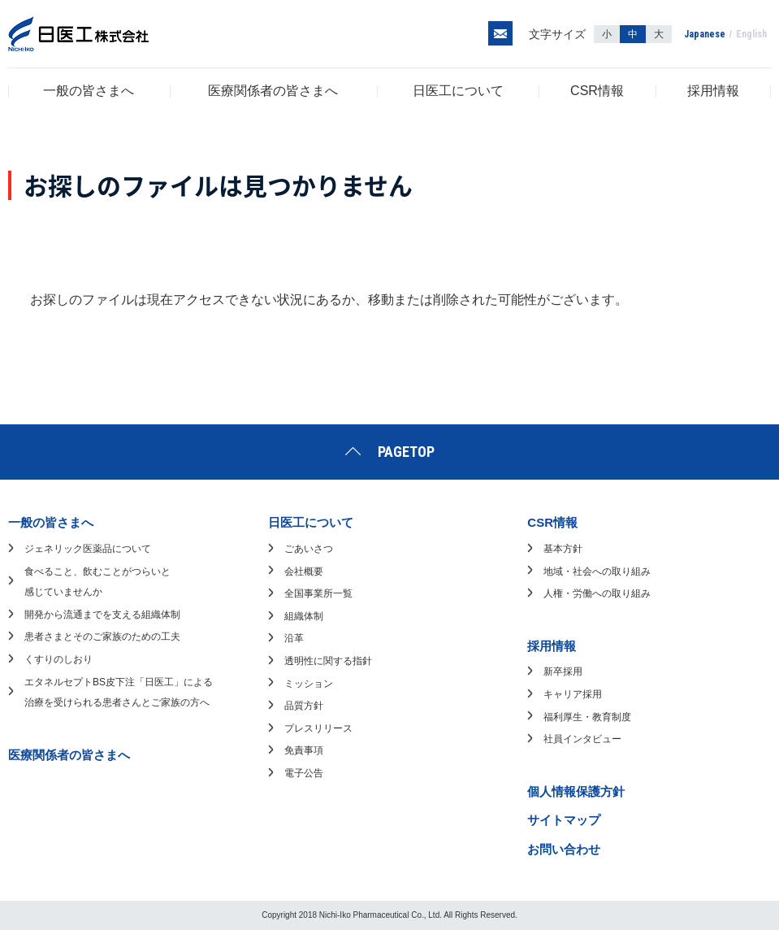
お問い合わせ (563, 849)
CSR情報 (597, 91)
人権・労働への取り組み (597, 593)
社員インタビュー (582, 739)
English (751, 34)
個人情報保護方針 (576, 791)
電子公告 (303, 773)
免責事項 (303, 750)
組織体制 (303, 616)
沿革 (294, 638)
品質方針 (303, 705)
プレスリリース (318, 728)
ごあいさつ (308, 548)
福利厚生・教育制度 (587, 717)
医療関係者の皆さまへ (273, 91)
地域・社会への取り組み (597, 571)
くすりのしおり (58, 659)
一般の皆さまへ (88, 91)
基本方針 (562, 548)
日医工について (458, 91)
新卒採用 (562, 671)
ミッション (308, 683)
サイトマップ (563, 820)
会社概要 (303, 571)
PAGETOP (406, 451)
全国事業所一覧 (318, 593)
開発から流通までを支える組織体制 (102, 614)
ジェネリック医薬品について (87, 548)
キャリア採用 (572, 694)
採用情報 (713, 91)
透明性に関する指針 (328, 661)
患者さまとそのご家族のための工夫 (102, 636)
